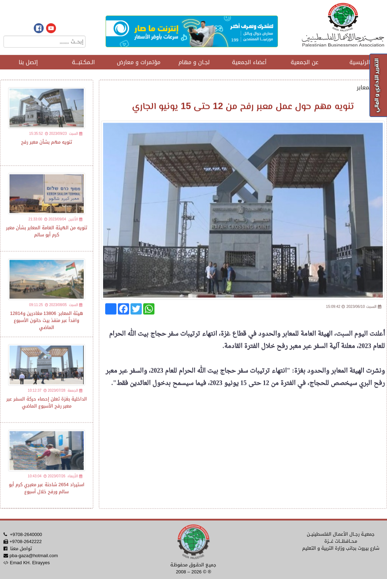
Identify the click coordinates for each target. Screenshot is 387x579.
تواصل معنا (21, 548)
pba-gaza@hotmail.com (33, 555)
